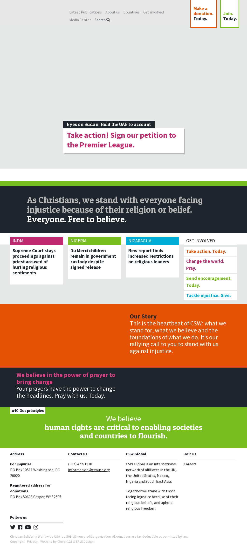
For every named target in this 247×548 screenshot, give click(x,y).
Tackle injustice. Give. (208, 295)
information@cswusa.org (89, 469)
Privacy (32, 541)
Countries (132, 12)
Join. (230, 16)
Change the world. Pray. (205, 264)
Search (102, 19)
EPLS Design (85, 541)
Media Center (80, 19)
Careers (190, 464)
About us (112, 12)
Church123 (64, 541)
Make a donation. (203, 13)
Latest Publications (85, 12)
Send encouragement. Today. (209, 281)
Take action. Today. (206, 251)
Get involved (153, 12)
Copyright (17, 541)
